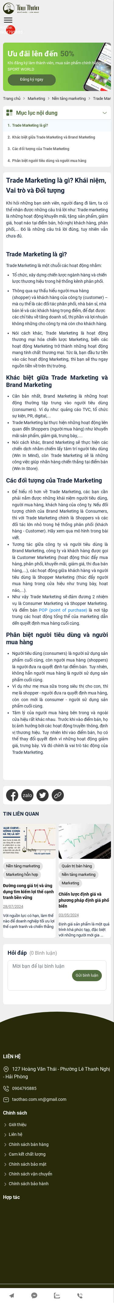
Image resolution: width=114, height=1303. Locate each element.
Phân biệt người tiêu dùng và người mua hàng (49, 161)
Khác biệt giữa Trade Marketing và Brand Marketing (53, 137)
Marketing (36, 98)
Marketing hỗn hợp (22, 874)
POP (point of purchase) (63, 610)
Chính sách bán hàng (26, 1144)
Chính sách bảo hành (26, 1183)
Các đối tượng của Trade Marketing (40, 149)
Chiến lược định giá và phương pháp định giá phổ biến (84, 900)
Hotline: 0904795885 (10, 29)
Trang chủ (11, 98)
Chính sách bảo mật (25, 1164)
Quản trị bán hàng (77, 866)
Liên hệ (12, 1134)
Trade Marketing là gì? (30, 125)
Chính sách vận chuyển (27, 1173)
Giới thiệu (14, 1124)
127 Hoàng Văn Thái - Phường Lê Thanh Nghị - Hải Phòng (56, 1073)
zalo (27, 795)
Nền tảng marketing (69, 98)
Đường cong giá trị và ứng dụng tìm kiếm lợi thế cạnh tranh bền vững (28, 891)
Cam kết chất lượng (24, 1154)
